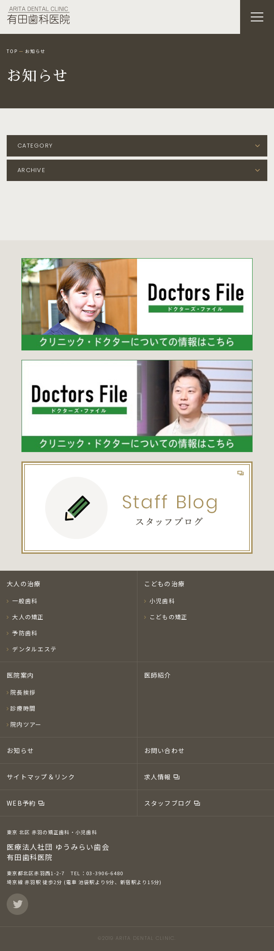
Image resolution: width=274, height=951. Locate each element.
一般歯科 (23, 601)
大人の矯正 (27, 617)
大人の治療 (24, 583)
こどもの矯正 (168, 617)
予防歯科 (23, 633)
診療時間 (23, 708)
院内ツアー (26, 724)
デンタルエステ (33, 649)
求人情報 (158, 776)
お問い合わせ (164, 750)
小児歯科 (161, 601)
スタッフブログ (169, 803)
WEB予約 (22, 803)
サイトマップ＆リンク (41, 776)
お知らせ (20, 750)
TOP (12, 51)
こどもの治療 (164, 583)
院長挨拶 (23, 692)
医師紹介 (157, 675)
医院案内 (20, 675)
